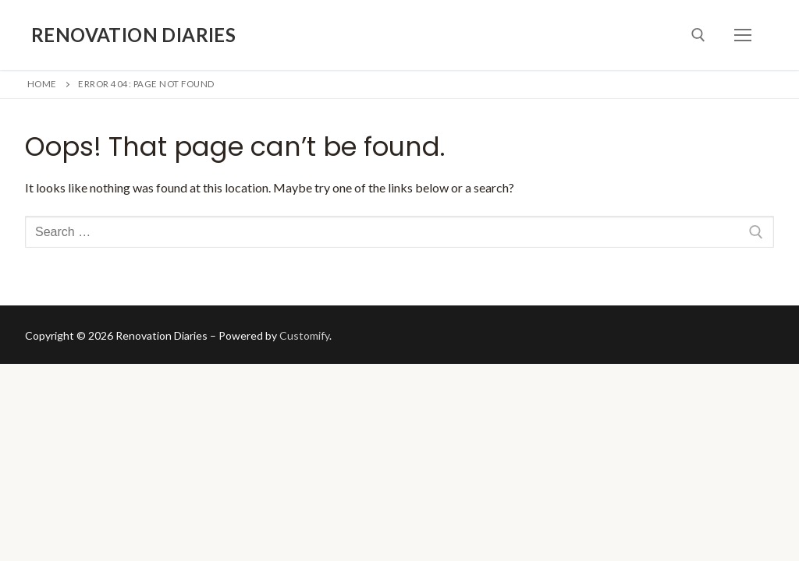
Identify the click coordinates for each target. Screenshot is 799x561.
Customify (304, 335)
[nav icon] (743, 35)
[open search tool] (698, 35)
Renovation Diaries (133, 34)
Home (42, 84)
